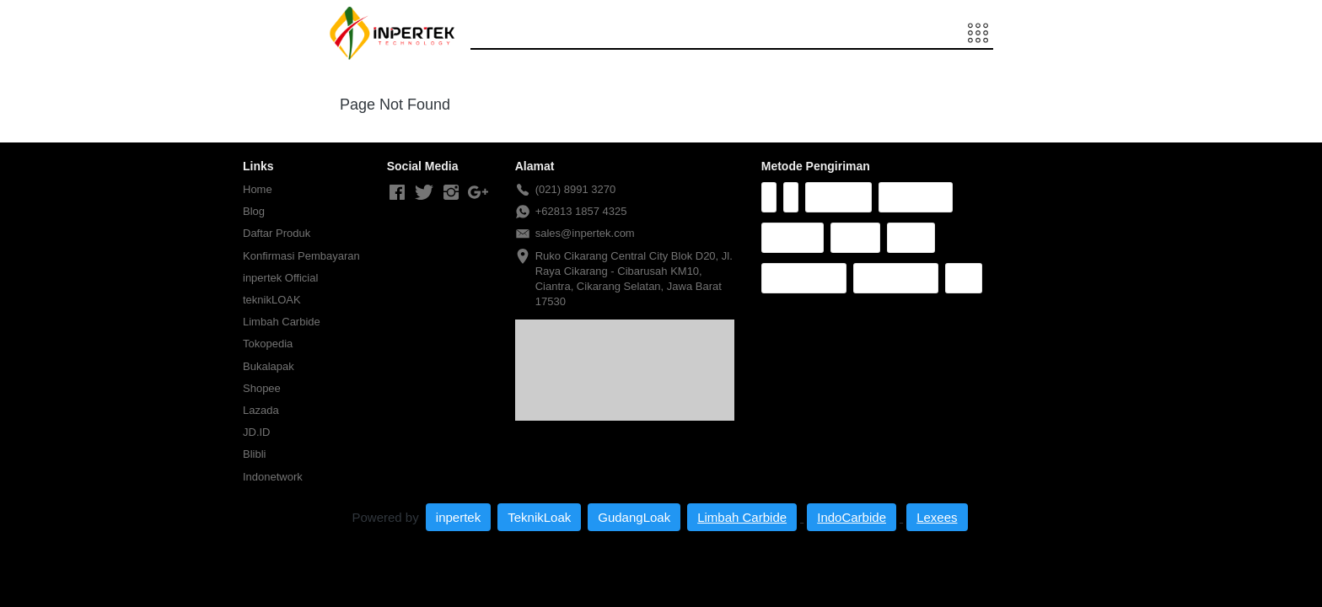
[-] (397, 193)
